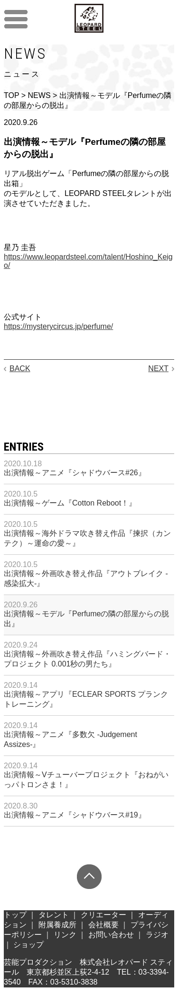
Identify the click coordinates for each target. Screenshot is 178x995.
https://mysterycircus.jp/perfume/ (58, 326)
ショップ (28, 945)
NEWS (39, 95)
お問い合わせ (111, 935)
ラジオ (157, 935)
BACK (19, 368)
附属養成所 (57, 925)
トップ (15, 915)
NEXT (158, 368)
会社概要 (103, 925)
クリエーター (103, 915)
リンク (65, 935)
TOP (11, 95)
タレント (53, 915)
